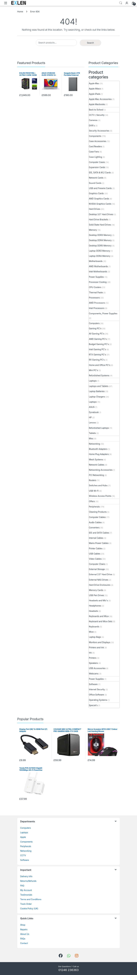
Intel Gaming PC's (97, 349)
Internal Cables (96, 538)
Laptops (93, 381)
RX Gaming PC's (97, 359)
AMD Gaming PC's (98, 339)
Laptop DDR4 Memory (99, 256)
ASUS (91, 407)
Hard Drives (94, 209)
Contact (24, 943)
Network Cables (96, 464)
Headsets (93, 611)
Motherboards (96, 261)
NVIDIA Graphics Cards (100, 204)
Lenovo (92, 422)
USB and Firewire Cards (100, 188)
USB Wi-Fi (94, 491)
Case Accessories (97, 141)
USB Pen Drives (96, 595)
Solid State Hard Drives (100, 224)
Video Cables (95, 559)
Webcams (94, 673)
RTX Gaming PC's (97, 354)
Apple (23, 837)
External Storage (97, 569)
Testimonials (26, 894)
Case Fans (94, 151)
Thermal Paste (96, 292)
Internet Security (97, 689)
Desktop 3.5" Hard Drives (101, 214)
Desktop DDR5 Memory (100, 245)
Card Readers (95, 146)
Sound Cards (95, 183)
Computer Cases (97, 162)
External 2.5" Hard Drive (100, 574)
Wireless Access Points (100, 496)
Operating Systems (98, 700)
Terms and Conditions (30, 899)
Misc (91, 438)
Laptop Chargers (97, 396)
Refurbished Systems (99, 375)
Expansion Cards (97, 167)
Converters (94, 527)
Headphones (95, 605)
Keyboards (94, 626)
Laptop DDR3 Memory (99, 250)
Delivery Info (26, 876)
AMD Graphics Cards (99, 198)
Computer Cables (97, 517)
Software (93, 684)
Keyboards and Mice (99, 616)
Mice (91, 631)
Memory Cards (96, 590)
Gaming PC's (95, 328)
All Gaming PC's (96, 333)
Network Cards (96, 177)
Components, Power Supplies (103, 313)
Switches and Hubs (98, 485)
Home (20, 11)
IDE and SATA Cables (99, 532)
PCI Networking (96, 475)
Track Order (26, 904)
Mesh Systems (96, 459)
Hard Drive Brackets (98, 219)
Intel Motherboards (98, 271)
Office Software (96, 694)
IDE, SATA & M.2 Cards (100, 172)
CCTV (23, 855)
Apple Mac (94, 83)
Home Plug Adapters (99, 454)
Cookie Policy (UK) (29, 908)
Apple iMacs (95, 88)
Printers (92, 658)
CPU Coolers (95, 287)
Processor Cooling (98, 282)
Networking (94, 444)
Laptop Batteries (97, 391)
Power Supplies (96, 277)
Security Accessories (99, 130)
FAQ (22, 885)
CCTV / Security (96, 115)
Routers (92, 480)
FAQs (22, 938)
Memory (93, 230)
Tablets (92, 433)
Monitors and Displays (99, 642)
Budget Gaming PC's (99, 344)
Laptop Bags (95, 637)
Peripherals (94, 506)
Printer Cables (95, 548)
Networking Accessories (100, 470)
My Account (26, 890)
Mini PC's (93, 370)
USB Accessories (97, 668)
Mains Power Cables (98, 543)
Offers (92, 501)
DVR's (92, 125)
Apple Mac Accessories (100, 99)
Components (95, 136)
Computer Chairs (97, 564)
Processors (94, 297)
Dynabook (94, 412)
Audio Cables (95, 522)
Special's (93, 705)
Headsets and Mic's (98, 600)
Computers (94, 323)
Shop (22, 925)
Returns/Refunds (28, 881)
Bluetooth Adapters (98, 449)
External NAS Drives (98, 579)
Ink (90, 652)
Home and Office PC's (99, 365)
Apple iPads (94, 94)
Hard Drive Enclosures (99, 585)
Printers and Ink (96, 647)
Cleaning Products (98, 512)
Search (120, 3)
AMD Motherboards (98, 266)
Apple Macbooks (97, 104)
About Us (24, 934)
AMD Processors (97, 303)
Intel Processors (96, 308)
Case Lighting (95, 157)
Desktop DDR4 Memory (100, 240)
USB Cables (94, 553)
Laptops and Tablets (98, 386)
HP (90, 417)
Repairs (23, 929)
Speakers (93, 663)
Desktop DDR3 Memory (100, 235)
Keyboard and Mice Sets (100, 621)
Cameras (93, 120)
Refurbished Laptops (99, 428)
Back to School (96, 109)
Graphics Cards (96, 193)
